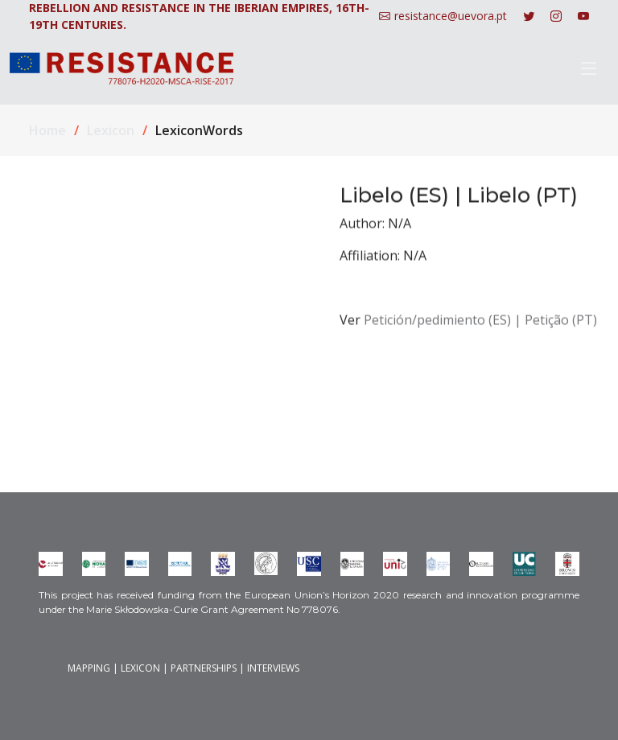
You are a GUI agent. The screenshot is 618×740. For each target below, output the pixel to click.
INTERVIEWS (273, 668)
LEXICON (140, 668)
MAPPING (89, 668)
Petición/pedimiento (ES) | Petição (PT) (480, 326)
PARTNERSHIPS (204, 668)
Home (47, 130)
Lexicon (110, 130)
